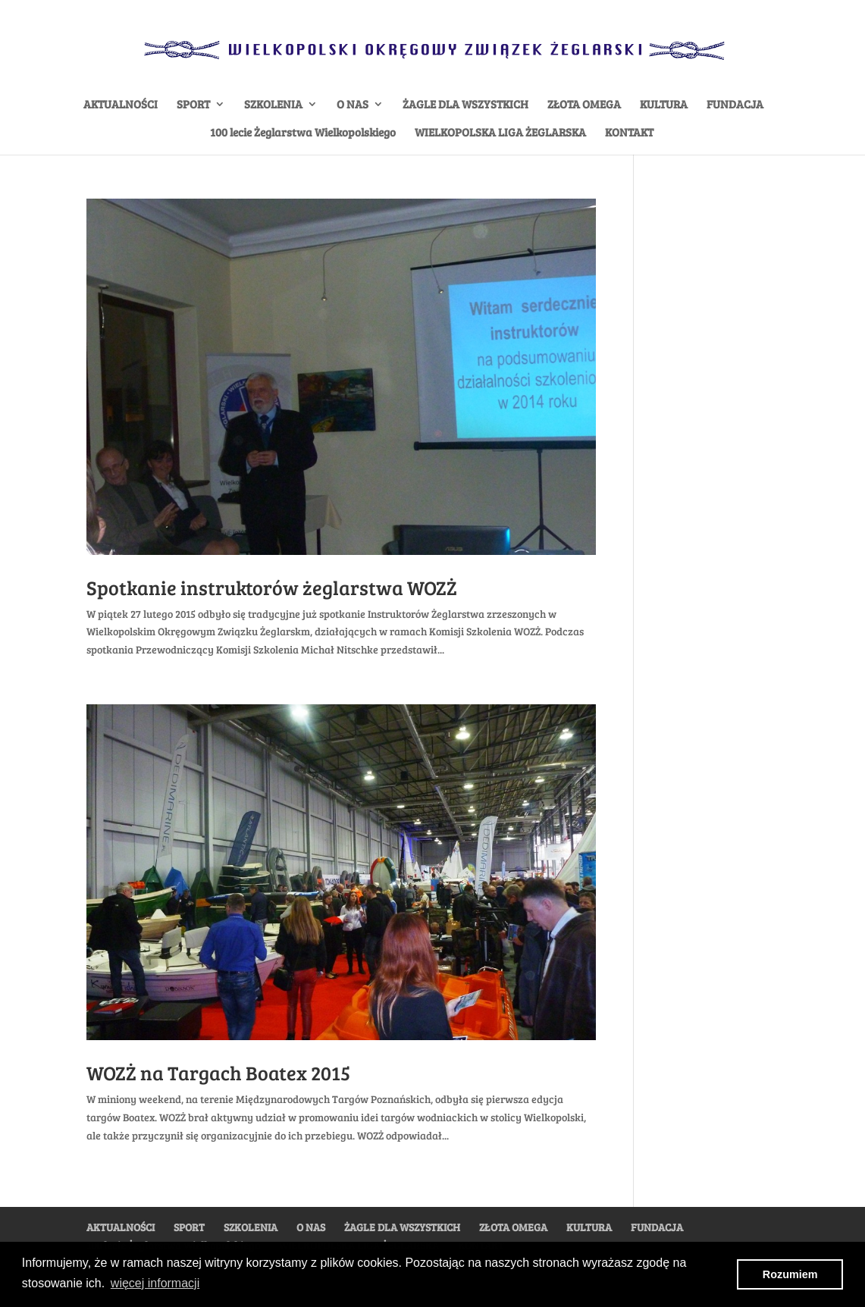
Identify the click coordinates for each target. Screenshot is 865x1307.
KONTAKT (629, 133)
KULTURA (664, 105)
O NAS (352, 105)
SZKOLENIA (273, 105)
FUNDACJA (735, 105)
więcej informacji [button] (155, 1283)
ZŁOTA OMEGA (584, 105)
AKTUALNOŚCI (120, 105)
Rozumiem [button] (790, 1274)
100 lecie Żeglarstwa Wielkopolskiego (303, 133)
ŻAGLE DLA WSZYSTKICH (465, 105)
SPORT (193, 105)
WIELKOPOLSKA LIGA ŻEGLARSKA (500, 133)
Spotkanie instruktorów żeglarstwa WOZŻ (271, 587)
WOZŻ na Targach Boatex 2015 (218, 1072)
